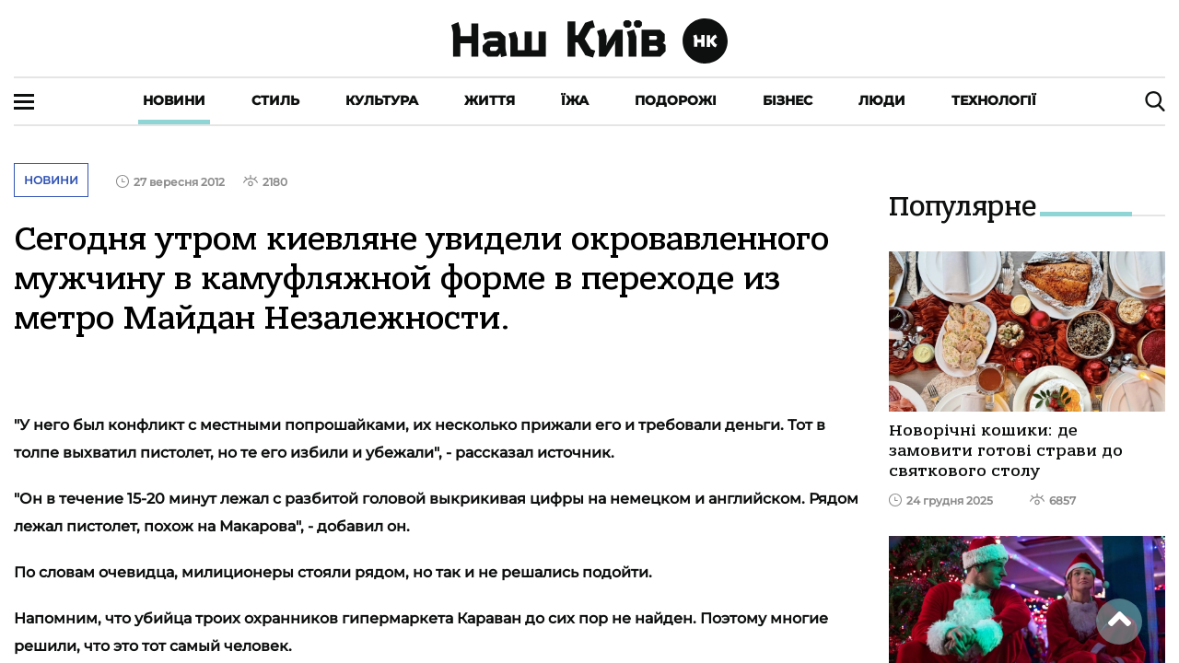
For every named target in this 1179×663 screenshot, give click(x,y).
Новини (174, 100)
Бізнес (787, 100)
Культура (381, 100)
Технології (993, 100)
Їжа (575, 100)
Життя (489, 100)
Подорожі (676, 100)
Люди (881, 100)
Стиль (275, 100)
